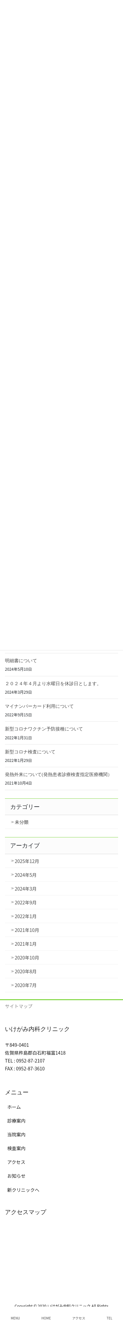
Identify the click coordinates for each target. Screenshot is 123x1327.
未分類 (22, 822)
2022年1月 (26, 916)
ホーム (14, 1107)
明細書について (21, 660)
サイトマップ (18, 1006)
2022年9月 (26, 902)
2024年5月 (26, 875)
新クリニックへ (23, 1190)
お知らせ (16, 1175)
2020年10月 (27, 957)
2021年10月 (27, 930)
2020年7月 (26, 985)
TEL (109, 1318)
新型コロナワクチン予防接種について (44, 729)
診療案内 (16, 1120)
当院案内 (16, 1134)
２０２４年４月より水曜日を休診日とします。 (53, 683)
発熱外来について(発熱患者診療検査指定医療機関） (58, 774)
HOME (46, 1318)
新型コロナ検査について (30, 751)
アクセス (16, 1162)
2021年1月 (26, 943)
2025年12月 (27, 861)
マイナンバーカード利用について (39, 706)
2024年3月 (26, 888)
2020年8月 (26, 971)
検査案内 (16, 1148)
